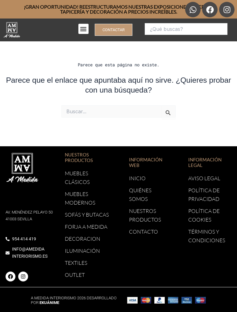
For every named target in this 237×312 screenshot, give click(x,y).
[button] (83, 29)
